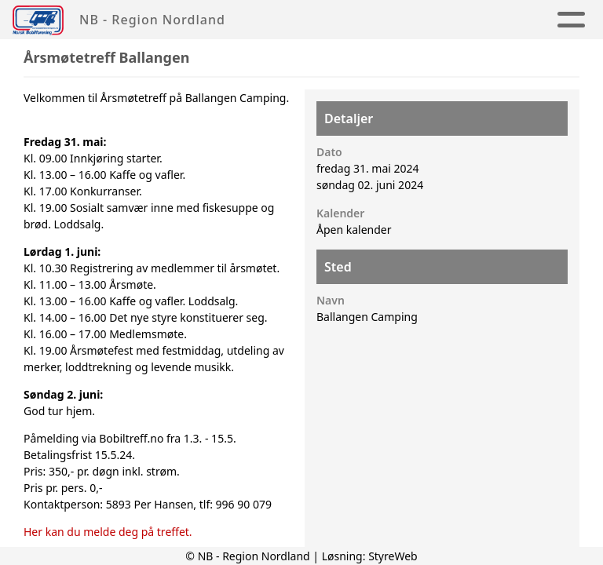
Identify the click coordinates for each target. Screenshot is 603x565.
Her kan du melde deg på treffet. (108, 531)
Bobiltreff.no (131, 438)
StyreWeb (393, 556)
